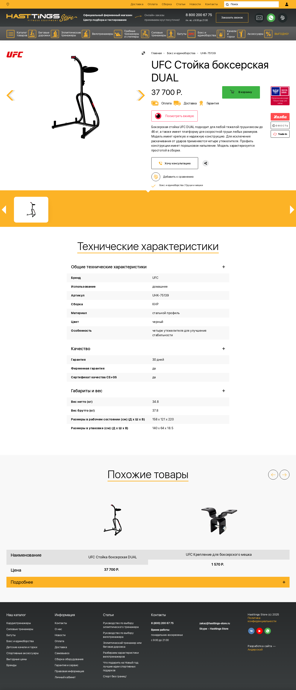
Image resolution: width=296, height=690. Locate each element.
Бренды (11, 665)
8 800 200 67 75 (197, 15)
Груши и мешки (194, 185)
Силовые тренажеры (19, 629)
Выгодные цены (16, 659)
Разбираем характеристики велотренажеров (121, 654)
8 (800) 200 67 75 (162, 623)
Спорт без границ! (114, 676)
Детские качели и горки (21, 647)
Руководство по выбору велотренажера (118, 634)
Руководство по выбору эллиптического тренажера (121, 625)
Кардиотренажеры (18, 623)
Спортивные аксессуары (22, 653)
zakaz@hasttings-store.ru (214, 623)
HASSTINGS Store (41, 18)
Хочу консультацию (175, 163)
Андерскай (255, 649)
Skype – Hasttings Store (213, 628)
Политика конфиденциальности (262, 619)
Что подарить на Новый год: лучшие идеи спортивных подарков (121, 666)
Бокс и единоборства (171, 185)
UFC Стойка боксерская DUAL (112, 557)
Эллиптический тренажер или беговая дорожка (122, 644)
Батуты (11, 635)
